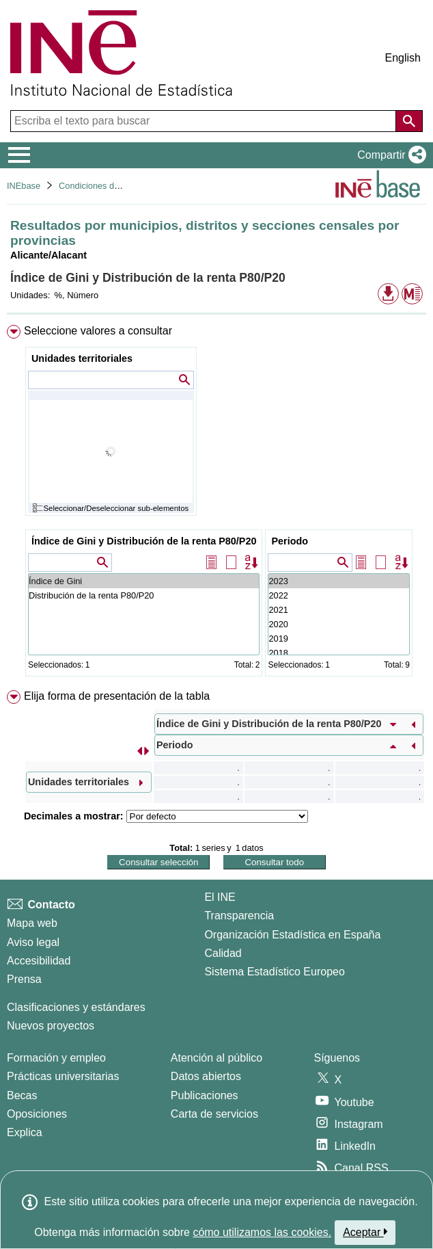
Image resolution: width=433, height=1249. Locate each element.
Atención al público (216, 1058)
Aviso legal (33, 942)
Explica (24, 1132)
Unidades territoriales (81, 358)
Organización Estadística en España (292, 935)
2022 (338, 595)
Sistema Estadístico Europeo (274, 971)
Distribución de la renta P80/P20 (144, 595)
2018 (338, 653)
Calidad (222, 953)
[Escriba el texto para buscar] (204, 121)
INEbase (23, 186)
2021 (338, 610)
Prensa (24, 979)
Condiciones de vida (98, 186)
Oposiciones (37, 1114)
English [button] (403, 58)
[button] (389, 155)
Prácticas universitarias (63, 1076)
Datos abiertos (206, 1076)
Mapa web (32, 923)
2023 (338, 581)
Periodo (289, 541)
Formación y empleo (56, 1058)
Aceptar (365, 1232)
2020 (338, 624)
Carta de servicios (214, 1114)
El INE (219, 897)
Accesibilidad (38, 961)
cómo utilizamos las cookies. (262, 1232)
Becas (22, 1095)
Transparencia (239, 915)
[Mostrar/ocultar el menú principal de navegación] (19, 155)
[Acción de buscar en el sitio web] (409, 121)
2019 (338, 638)
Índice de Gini (144, 581)
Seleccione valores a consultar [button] (98, 331)
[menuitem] (216, 503)
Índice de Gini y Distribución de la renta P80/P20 (144, 541)
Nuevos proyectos (50, 1025)
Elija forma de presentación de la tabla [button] (117, 696)
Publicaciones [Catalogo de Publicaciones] (204, 1095)
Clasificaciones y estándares (76, 1007)
